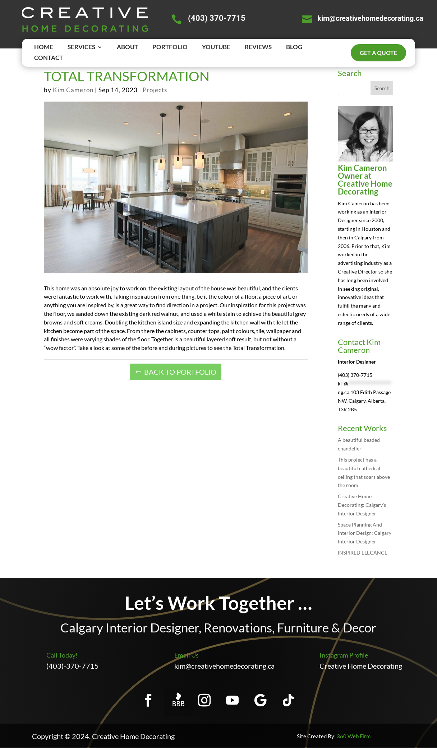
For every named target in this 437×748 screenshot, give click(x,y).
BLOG (294, 48)
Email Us (186, 655)
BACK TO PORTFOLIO (180, 372)
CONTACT (48, 58)
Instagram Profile (343, 655)
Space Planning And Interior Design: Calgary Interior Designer (364, 533)
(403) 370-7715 (216, 18)
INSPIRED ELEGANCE (362, 553)
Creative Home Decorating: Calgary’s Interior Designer (362, 504)
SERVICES (81, 48)
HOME (43, 48)
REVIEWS (258, 48)
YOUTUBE (216, 48)
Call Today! (62, 655)
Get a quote (378, 52)
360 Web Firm (354, 736)
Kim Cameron (73, 90)
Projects (155, 90)
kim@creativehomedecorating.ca (370, 18)
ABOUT (127, 48)
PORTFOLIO (170, 48)
